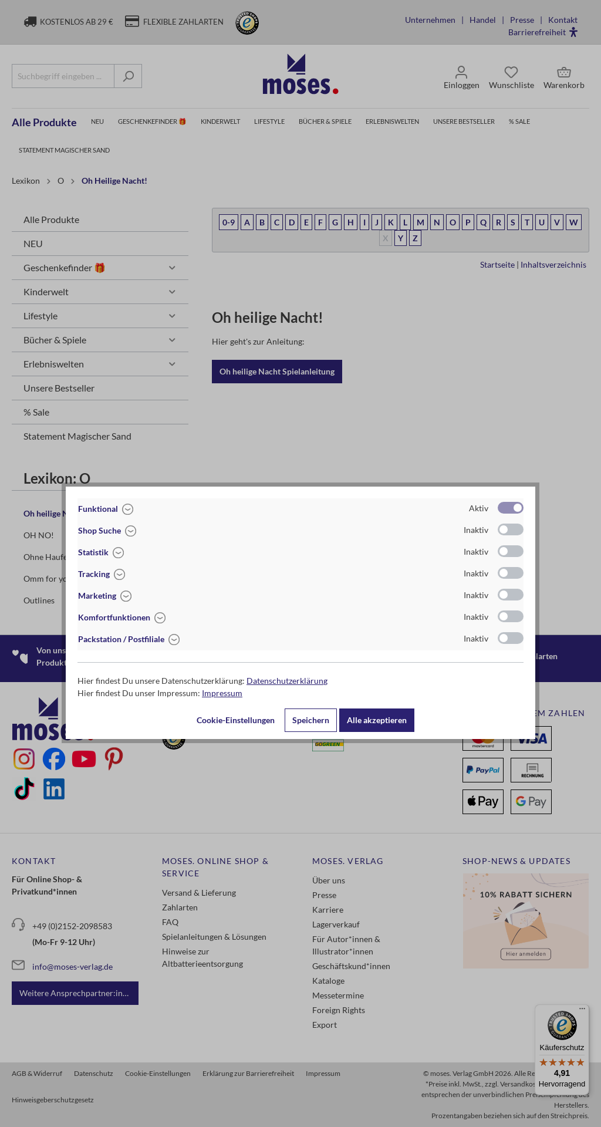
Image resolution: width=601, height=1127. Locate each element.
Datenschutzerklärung (287, 681)
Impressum (222, 693)
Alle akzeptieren (377, 720)
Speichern (310, 720)
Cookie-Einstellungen (236, 720)
